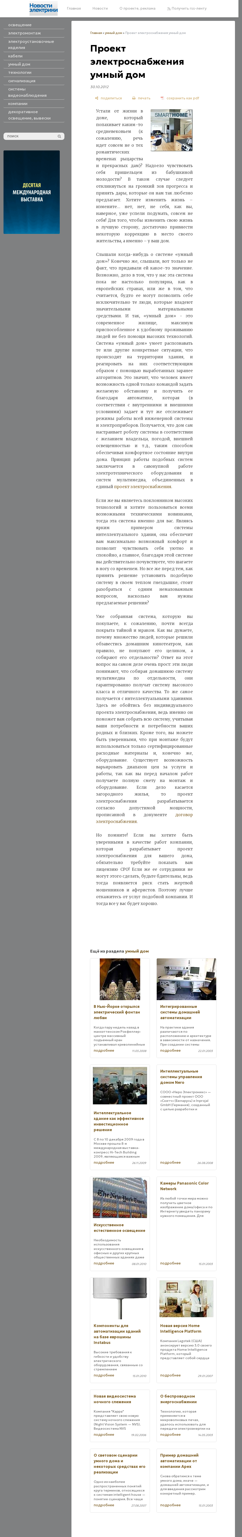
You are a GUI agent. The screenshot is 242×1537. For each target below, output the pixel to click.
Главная (74, 8)
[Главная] (44, 8)
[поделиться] (108, 98)
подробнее (104, 1050)
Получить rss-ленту (187, 8)
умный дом (113, 33)
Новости (100, 8)
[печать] (141, 98)
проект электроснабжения (142, 486)
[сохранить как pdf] (180, 98)
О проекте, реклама (137, 8)
